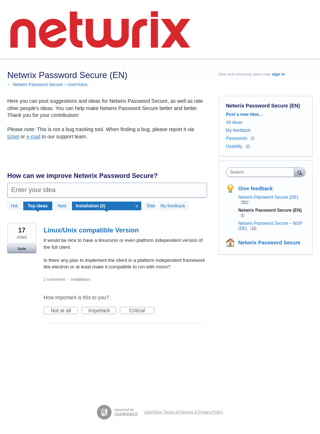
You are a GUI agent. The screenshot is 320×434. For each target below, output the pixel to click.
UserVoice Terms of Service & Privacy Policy (183, 412)
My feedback (173, 205)
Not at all (64, 311)
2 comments (54, 279)
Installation (80, 279)
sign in (278, 74)
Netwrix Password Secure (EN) (270, 210)
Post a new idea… (244, 114)
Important (102, 311)
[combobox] (262, 172)
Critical (141, 311)
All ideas (234, 122)
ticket (13, 136)
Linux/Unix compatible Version (91, 230)
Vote (21, 249)
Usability (234, 146)
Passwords (236, 138)
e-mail (33, 136)
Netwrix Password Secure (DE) (268, 197)
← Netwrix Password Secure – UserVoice (47, 84)
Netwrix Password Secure (269, 243)
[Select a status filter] (149, 206)
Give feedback (255, 188)
